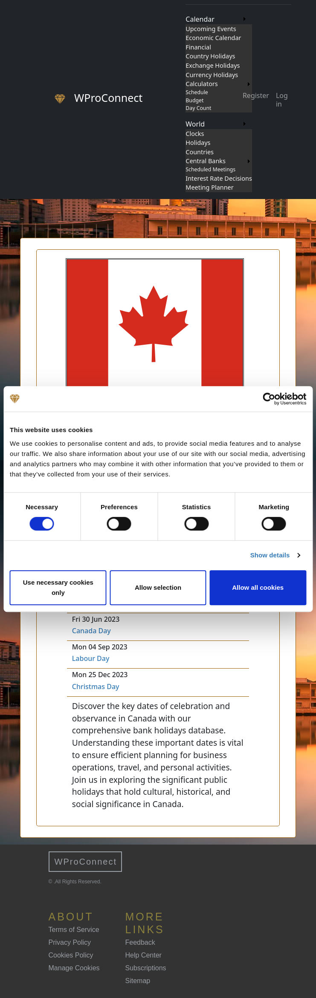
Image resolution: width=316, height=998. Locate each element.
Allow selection (158, 587)
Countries (200, 152)
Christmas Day (95, 686)
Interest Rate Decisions (219, 178)
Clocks (195, 134)
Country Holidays (210, 56)
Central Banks (206, 161)
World (195, 124)
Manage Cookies (74, 968)
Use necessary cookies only (58, 587)
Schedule (197, 92)
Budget (194, 100)
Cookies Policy (71, 955)
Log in (282, 100)
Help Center (143, 955)
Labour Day (91, 658)
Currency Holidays (212, 75)
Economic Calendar (213, 38)
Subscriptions (145, 968)
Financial (198, 47)
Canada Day (91, 630)
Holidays (198, 142)
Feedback (140, 942)
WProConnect (86, 861)
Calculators (201, 84)
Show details (270, 555)
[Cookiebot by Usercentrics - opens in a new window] (269, 398)
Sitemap (138, 980)
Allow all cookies (258, 587)
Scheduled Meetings (210, 169)
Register (256, 95)
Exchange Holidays (213, 65)
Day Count (198, 108)
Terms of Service (74, 929)
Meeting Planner (209, 187)
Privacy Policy (70, 942)
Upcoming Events (211, 29)
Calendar (200, 19)
